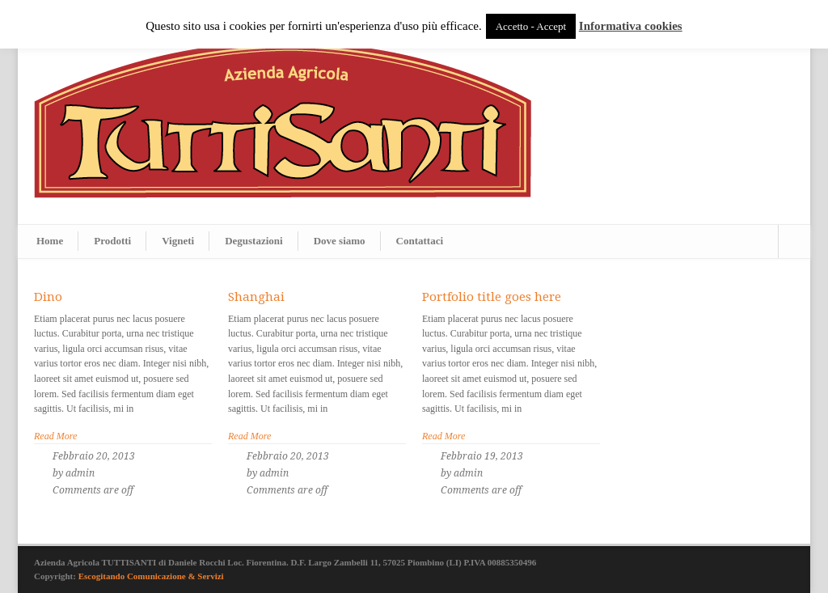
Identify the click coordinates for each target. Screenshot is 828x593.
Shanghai (256, 297)
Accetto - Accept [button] (531, 26)
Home (49, 241)
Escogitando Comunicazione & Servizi (151, 576)
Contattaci (420, 241)
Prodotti (112, 241)
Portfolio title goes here (491, 297)
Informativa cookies (630, 25)
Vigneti (178, 241)
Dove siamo (339, 241)
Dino (48, 297)
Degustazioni (254, 241)
